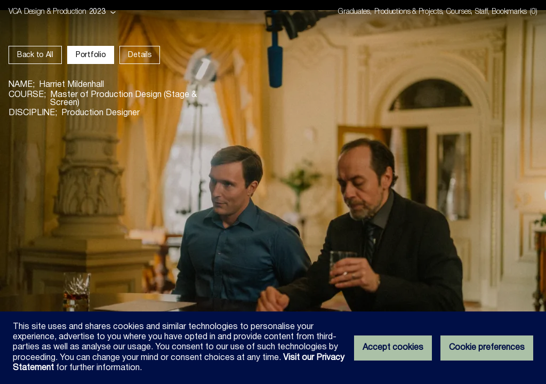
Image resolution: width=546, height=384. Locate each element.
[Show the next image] (409, 192)
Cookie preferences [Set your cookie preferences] (487, 347)
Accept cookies (393, 347)
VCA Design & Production (47, 12)
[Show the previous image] (136, 192)
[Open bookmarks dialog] (514, 12)
